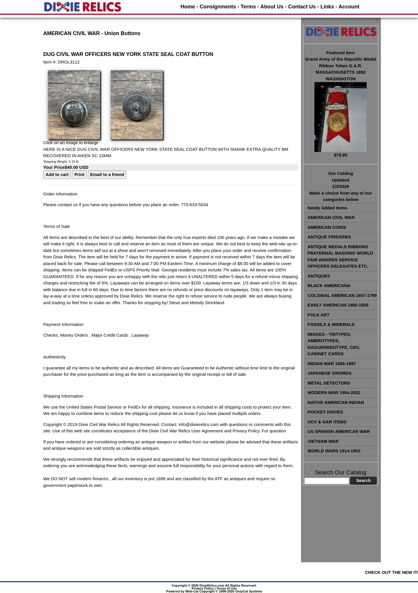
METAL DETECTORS (329, 382)
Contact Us (302, 7)
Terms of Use (227, 588)
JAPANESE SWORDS (330, 373)
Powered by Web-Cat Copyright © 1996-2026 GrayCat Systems (214, 591)
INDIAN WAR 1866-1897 (332, 363)
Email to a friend (107, 174)
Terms (248, 7)
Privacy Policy (203, 588)
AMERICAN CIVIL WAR (331, 217)
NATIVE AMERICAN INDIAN (336, 402)
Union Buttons (122, 33)
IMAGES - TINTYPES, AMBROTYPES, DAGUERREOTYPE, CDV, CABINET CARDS (334, 344)
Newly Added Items (327, 207)
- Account (347, 7)
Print (79, 174)
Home (188, 7)
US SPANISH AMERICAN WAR (339, 431)
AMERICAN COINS (327, 227)
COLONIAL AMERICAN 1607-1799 (342, 295)
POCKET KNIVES (325, 411)
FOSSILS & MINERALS (331, 324)
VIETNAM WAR (323, 441)
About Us (272, 7)
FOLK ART (318, 314)
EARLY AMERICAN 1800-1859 (338, 304)
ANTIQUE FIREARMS (329, 236)
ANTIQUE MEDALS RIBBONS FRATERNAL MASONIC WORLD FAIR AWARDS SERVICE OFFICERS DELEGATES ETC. (340, 256)
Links (327, 7)
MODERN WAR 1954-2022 (334, 392)
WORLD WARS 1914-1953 (334, 450)
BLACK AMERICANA (329, 285)
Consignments (218, 7)
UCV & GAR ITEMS (327, 421)
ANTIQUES (319, 275)
